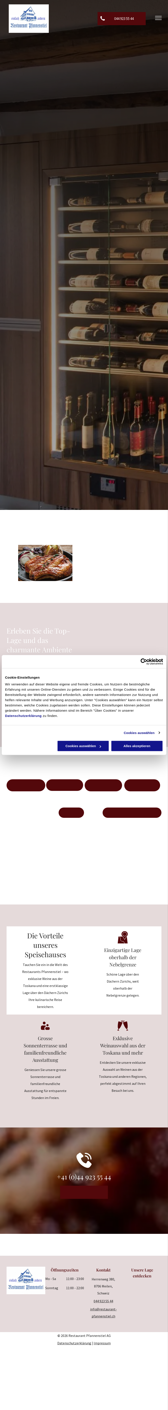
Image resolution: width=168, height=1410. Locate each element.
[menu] (158, 18)
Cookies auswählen (139, 733)
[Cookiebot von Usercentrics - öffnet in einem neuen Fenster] (144, 661)
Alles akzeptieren (137, 746)
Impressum (102, 1343)
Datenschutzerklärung (23, 716)
